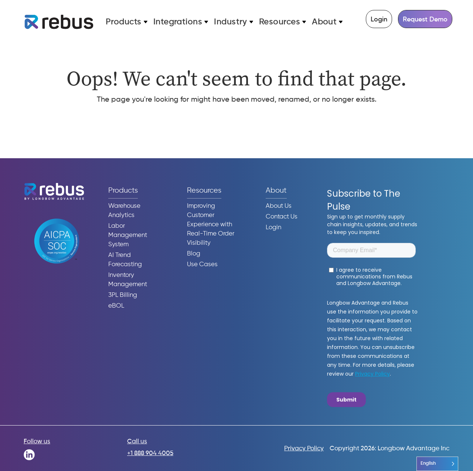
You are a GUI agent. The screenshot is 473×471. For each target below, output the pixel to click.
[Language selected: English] (437, 464)
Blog (193, 254)
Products (124, 22)
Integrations (178, 22)
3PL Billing (122, 295)
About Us (279, 206)
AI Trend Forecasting (125, 260)
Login (379, 19)
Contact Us (281, 217)
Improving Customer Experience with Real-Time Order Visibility (210, 224)
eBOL (116, 306)
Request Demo (425, 19)
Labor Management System (127, 235)
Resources (279, 22)
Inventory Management (127, 280)
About (324, 22)
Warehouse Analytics (124, 210)
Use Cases (202, 264)
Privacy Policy (304, 448)
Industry (230, 22)
